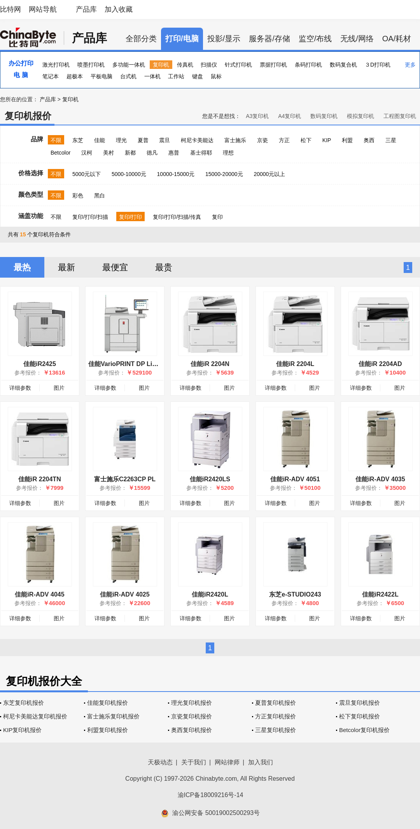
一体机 (152, 76)
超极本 (74, 76)
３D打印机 (377, 65)
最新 (66, 267)
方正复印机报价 (275, 716)
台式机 (128, 76)
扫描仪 (209, 65)
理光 (121, 140)
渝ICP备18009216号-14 (210, 795)
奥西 (369, 140)
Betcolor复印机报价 (364, 730)
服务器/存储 (269, 38)
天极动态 (160, 762)
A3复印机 (257, 116)
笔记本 (50, 76)
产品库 (86, 9)
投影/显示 (224, 38)
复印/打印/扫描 (90, 217)
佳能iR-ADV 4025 (124, 594)
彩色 (77, 195)
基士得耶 (201, 153)
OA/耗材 (396, 38)
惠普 (173, 153)
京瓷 (262, 140)
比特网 (10, 9)
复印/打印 (130, 217)
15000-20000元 (224, 174)
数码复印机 (324, 116)
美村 (108, 153)
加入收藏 (119, 9)
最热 (22, 267)
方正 (284, 140)
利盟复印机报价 (107, 730)
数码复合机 (343, 65)
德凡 (152, 153)
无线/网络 (357, 38)
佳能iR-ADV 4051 (295, 479)
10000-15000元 (176, 174)
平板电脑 (101, 76)
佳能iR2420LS (210, 479)
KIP (326, 140)
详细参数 (20, 388)
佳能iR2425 (39, 364)
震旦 (164, 140)
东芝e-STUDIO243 (295, 594)
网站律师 (227, 762)
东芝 (77, 140)
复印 (217, 217)
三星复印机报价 (275, 730)
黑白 (99, 195)
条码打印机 (308, 65)
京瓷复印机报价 (191, 716)
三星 (390, 140)
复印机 (161, 65)
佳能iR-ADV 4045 (39, 594)
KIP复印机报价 (22, 730)
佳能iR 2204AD (380, 364)
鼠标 (216, 76)
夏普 (143, 140)
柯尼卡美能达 (197, 140)
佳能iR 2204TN (39, 479)
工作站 (176, 76)
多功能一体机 (128, 65)
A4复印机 (289, 116)
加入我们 (260, 762)
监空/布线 (315, 38)
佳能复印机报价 (107, 702)
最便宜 (115, 267)
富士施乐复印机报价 (113, 716)
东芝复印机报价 (23, 702)
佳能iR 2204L (295, 364)
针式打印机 (238, 65)
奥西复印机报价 (191, 730)
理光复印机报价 (191, 702)
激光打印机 (56, 65)
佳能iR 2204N (210, 364)
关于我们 (193, 762)
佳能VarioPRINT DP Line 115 (130, 364)
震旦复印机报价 (359, 702)
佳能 (99, 140)
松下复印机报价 (359, 716)
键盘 (197, 76)
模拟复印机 (360, 116)
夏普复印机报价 (275, 702)
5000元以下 (86, 174)
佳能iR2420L (210, 594)
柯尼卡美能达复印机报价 (35, 716)
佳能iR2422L (380, 594)
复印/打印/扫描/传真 (177, 217)
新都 (130, 153)
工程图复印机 (399, 116)
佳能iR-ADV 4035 (380, 479)
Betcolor (60, 153)
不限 (56, 140)
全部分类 (141, 38)
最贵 (163, 267)
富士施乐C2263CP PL (125, 479)
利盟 (347, 140)
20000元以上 (269, 174)
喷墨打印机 (91, 65)
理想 (228, 153)
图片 (59, 388)
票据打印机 (273, 65)
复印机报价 (28, 116)
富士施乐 (235, 140)
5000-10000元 (129, 174)
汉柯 (86, 153)
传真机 (185, 65)
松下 (306, 140)
